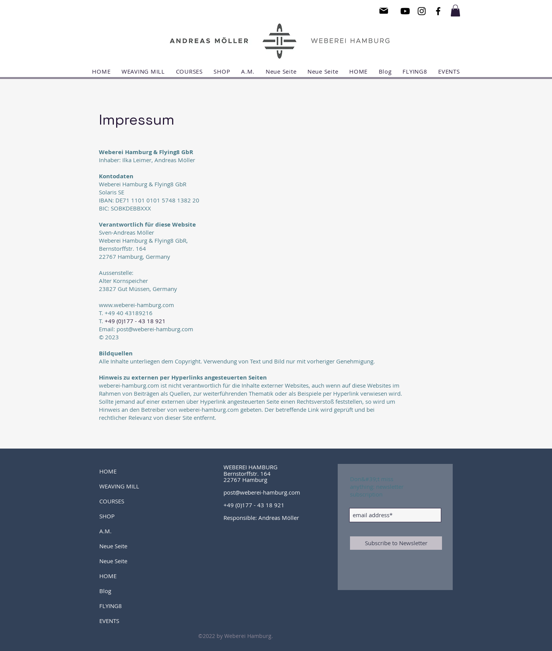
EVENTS (109, 621)
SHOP (107, 516)
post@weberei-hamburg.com (261, 492)
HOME (108, 471)
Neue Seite (113, 546)
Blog (105, 591)
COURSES (111, 501)
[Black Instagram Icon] (421, 11)
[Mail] (383, 10)
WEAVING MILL (119, 486)
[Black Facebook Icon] (438, 11)
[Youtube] (405, 11)
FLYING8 (110, 606)
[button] (455, 10)
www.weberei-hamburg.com (136, 305)
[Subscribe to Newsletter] (396, 543)
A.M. (105, 531)
